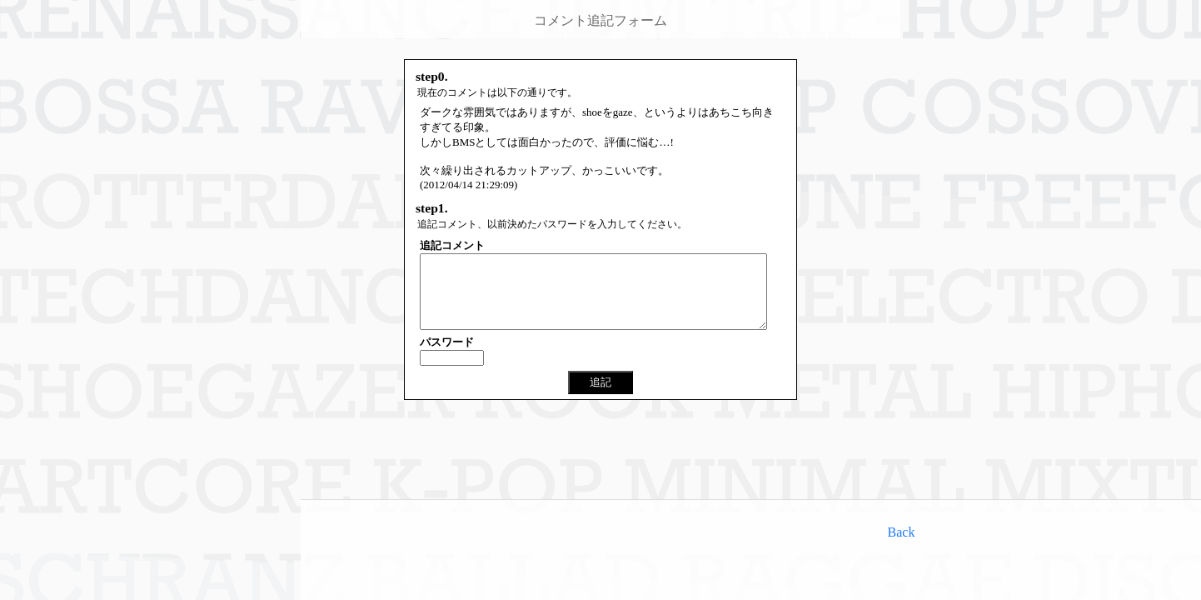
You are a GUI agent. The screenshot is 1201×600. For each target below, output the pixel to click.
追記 (600, 397)
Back (901, 532)
